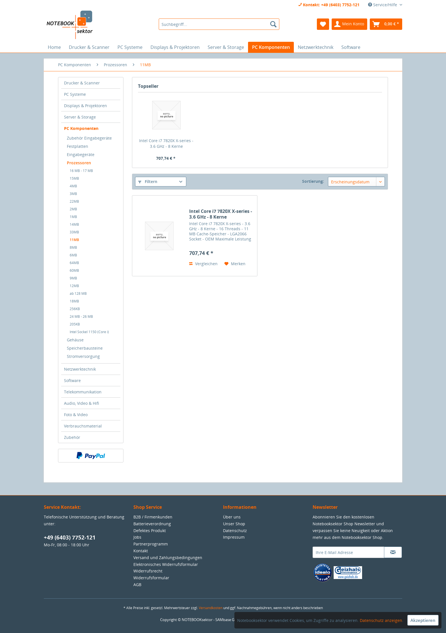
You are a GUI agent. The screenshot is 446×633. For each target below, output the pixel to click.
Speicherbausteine (85, 348)
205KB (75, 324)
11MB (74, 239)
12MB (74, 285)
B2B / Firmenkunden (152, 517)
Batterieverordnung (152, 523)
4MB (73, 186)
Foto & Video (76, 414)
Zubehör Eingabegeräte (89, 138)
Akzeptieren (422, 620)
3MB (73, 193)
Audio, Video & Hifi (81, 403)
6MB (73, 255)
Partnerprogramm (150, 544)
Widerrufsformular (151, 577)
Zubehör (72, 437)
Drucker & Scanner (82, 83)
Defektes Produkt (149, 530)
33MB (74, 232)
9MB (73, 278)
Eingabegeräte (80, 154)
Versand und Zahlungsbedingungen (167, 557)
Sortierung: (313, 181)
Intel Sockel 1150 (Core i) (89, 331)
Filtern (147, 181)
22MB (74, 201)
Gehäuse (75, 340)
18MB (74, 301)
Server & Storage (80, 117)
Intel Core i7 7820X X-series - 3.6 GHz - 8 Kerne (166, 143)
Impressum (234, 537)
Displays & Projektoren (85, 105)
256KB (75, 308)
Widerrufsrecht (147, 571)
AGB (137, 584)
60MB (74, 270)
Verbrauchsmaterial (83, 426)
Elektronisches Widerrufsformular (165, 564)
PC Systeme (75, 94)
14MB (74, 224)
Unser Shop (234, 523)
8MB (73, 247)
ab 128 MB (78, 293)
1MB (73, 216)
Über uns (232, 517)
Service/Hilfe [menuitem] (383, 4)
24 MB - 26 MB (81, 316)
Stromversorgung (83, 356)
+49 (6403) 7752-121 (70, 537)
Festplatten (77, 146)
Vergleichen (203, 263)
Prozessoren (79, 162)
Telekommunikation (83, 392)
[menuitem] (219, 24)
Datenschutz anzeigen (381, 620)
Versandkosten (210, 607)
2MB (73, 209)
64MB (74, 262)
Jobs (137, 537)
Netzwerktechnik (80, 369)
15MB (74, 178)
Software (72, 380)
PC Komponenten (81, 128)
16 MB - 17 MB (81, 170)
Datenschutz (235, 530)
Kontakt (140, 550)
